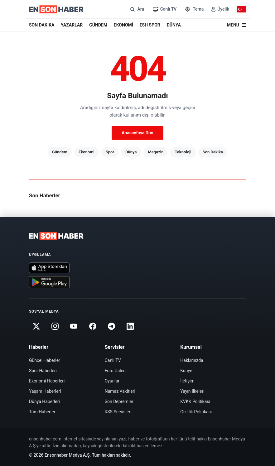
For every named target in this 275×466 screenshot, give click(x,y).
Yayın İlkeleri (192, 391)
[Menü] (236, 25)
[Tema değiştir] (194, 9)
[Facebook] (92, 326)
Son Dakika (213, 152)
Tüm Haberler (42, 411)
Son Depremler (119, 401)
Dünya (131, 152)
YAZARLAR (72, 24)
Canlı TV (113, 360)
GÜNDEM (98, 24)
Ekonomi (86, 152)
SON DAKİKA (41, 24)
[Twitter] (36, 326)
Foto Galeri (115, 370)
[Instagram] (55, 326)
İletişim (187, 380)
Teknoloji (183, 152)
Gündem (59, 152)
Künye (186, 370)
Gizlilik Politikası (196, 411)
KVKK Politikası (195, 401)
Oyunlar (112, 380)
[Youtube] (74, 326)
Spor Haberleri (43, 370)
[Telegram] (111, 326)
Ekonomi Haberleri (47, 380)
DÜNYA (174, 24)
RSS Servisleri (118, 411)
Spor (110, 152)
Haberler (38, 347)
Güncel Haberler (44, 360)
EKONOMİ (123, 24)
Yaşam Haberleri (45, 391)
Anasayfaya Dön (137, 132)
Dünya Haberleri (44, 401)
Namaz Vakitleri (120, 391)
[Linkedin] (130, 326)
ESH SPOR (150, 24)
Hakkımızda (191, 360)
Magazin (155, 152)
